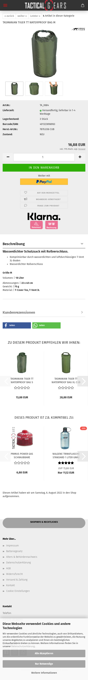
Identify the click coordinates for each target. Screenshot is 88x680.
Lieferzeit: (8, 110)
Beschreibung (14, 244)
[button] (8, 157)
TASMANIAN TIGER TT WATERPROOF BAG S (21, 380)
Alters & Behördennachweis (21, 556)
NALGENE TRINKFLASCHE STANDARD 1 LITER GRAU (66, 455)
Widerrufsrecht (14, 574)
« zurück (9, 15)
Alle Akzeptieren (44, 653)
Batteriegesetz (14, 551)
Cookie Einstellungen (18, 591)
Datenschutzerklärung (23, 646)
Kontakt (10, 585)
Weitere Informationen (44, 672)
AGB (8, 568)
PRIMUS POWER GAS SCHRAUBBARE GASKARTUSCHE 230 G (22, 455)
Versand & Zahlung (16, 579)
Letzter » (35, 15)
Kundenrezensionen (19, 312)
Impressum (12, 545)
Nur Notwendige (44, 663)
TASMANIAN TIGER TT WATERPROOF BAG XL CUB (66, 380)
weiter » (22, 15)
